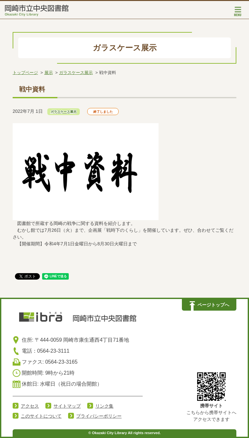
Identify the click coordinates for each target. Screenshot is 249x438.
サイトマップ (67, 406)
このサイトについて (41, 416)
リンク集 (104, 406)
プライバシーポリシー (99, 416)
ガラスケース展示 (76, 72)
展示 (48, 72)
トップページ (25, 72)
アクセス (30, 406)
